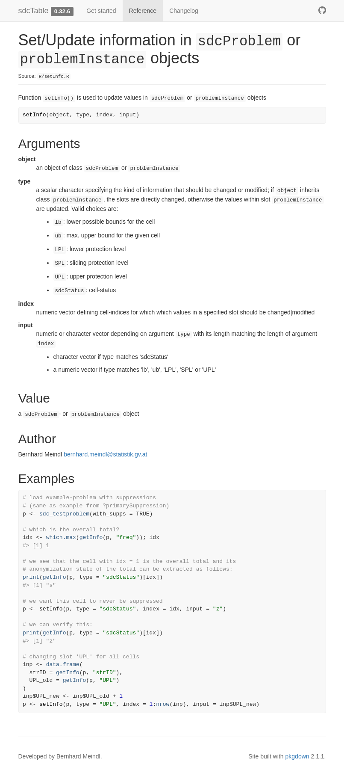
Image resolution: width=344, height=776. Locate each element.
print (31, 577)
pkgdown (297, 756)
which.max (61, 537)
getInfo (91, 537)
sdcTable (33, 10)
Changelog (183, 10)
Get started (101, 10)
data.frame (62, 664)
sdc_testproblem (64, 514)
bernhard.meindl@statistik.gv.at (105, 454)
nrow (162, 704)
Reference (143, 10)
